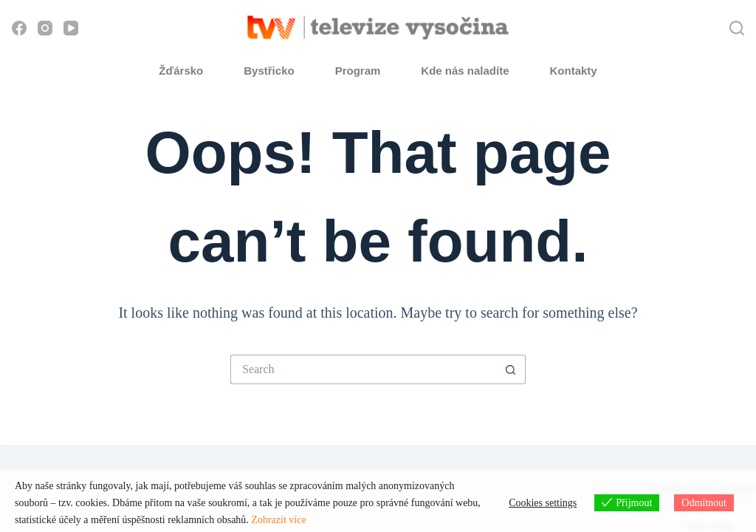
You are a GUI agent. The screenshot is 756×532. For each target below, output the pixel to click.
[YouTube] (70, 28)
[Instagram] (45, 28)
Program (358, 70)
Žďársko (181, 70)
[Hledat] (736, 28)
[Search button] (511, 369)
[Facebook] (19, 28)
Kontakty (573, 70)
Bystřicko (269, 70)
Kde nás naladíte (465, 70)
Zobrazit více (278, 519)
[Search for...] (363, 369)
